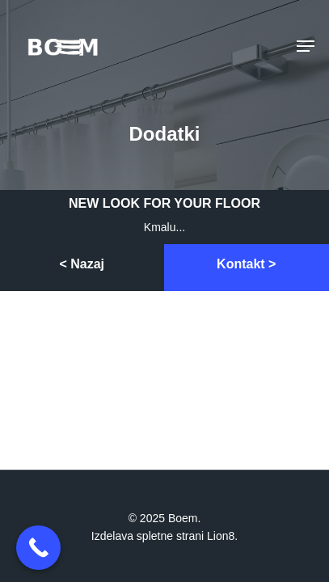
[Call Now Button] (38, 547)
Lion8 (220, 535)
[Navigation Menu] (305, 46)
